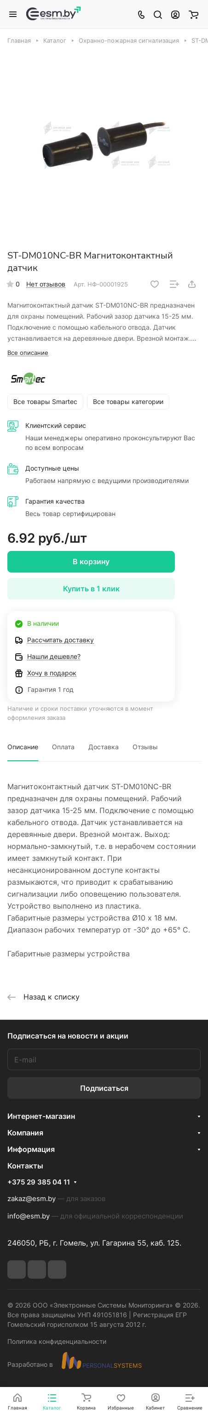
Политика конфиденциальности (56, 1341)
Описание (22, 747)
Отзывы (145, 747)
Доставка (103, 747)
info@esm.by (28, 1216)
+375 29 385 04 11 (38, 1182)
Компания (25, 1132)
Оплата (63, 747)
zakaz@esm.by (31, 1198)
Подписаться (104, 1088)
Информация (31, 1149)
